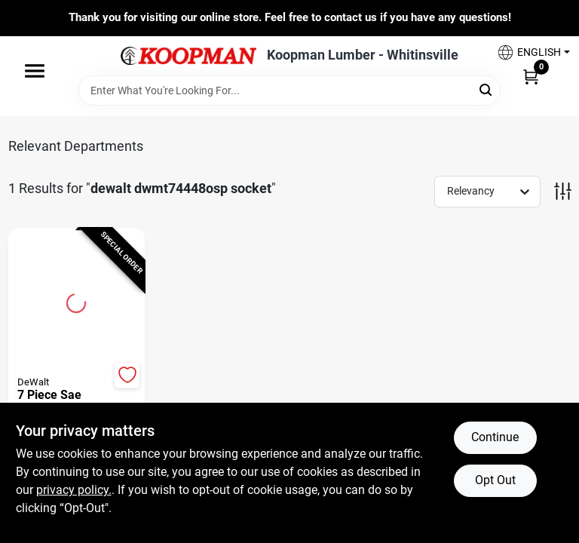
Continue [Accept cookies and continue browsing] (495, 437)
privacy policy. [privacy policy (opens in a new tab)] (74, 490)
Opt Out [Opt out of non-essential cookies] (495, 480)
